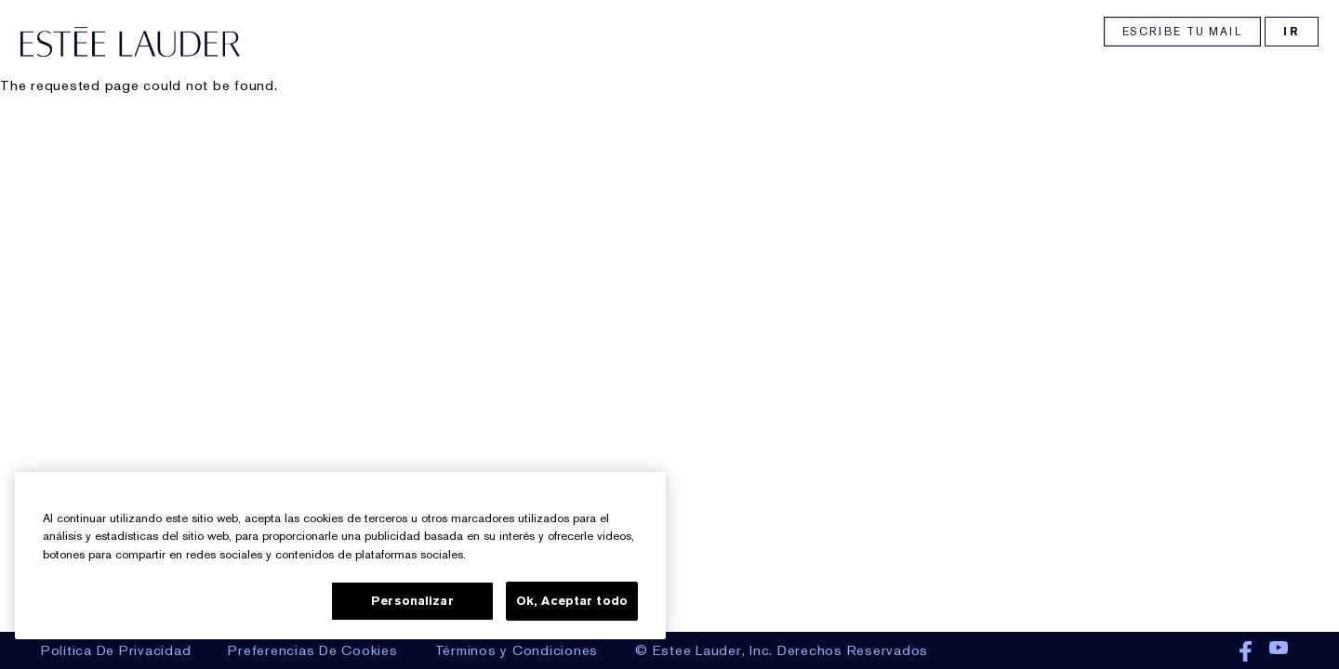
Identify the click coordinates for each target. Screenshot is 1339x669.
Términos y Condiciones (517, 650)
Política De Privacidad (116, 650)
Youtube (1278, 652)
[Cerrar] (636, 492)
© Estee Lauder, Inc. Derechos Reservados (781, 650)
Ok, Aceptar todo (572, 601)
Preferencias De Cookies (312, 650)
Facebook (1246, 652)
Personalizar (412, 601)
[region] (340, 555)
